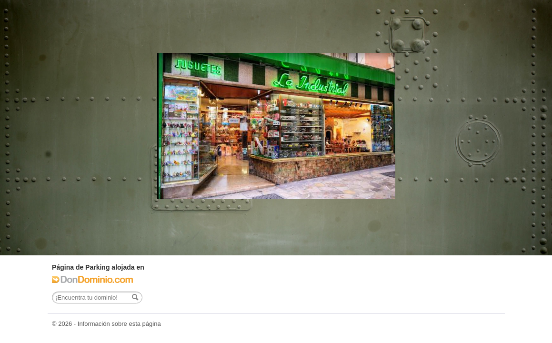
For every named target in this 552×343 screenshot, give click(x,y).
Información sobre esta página (119, 323)
